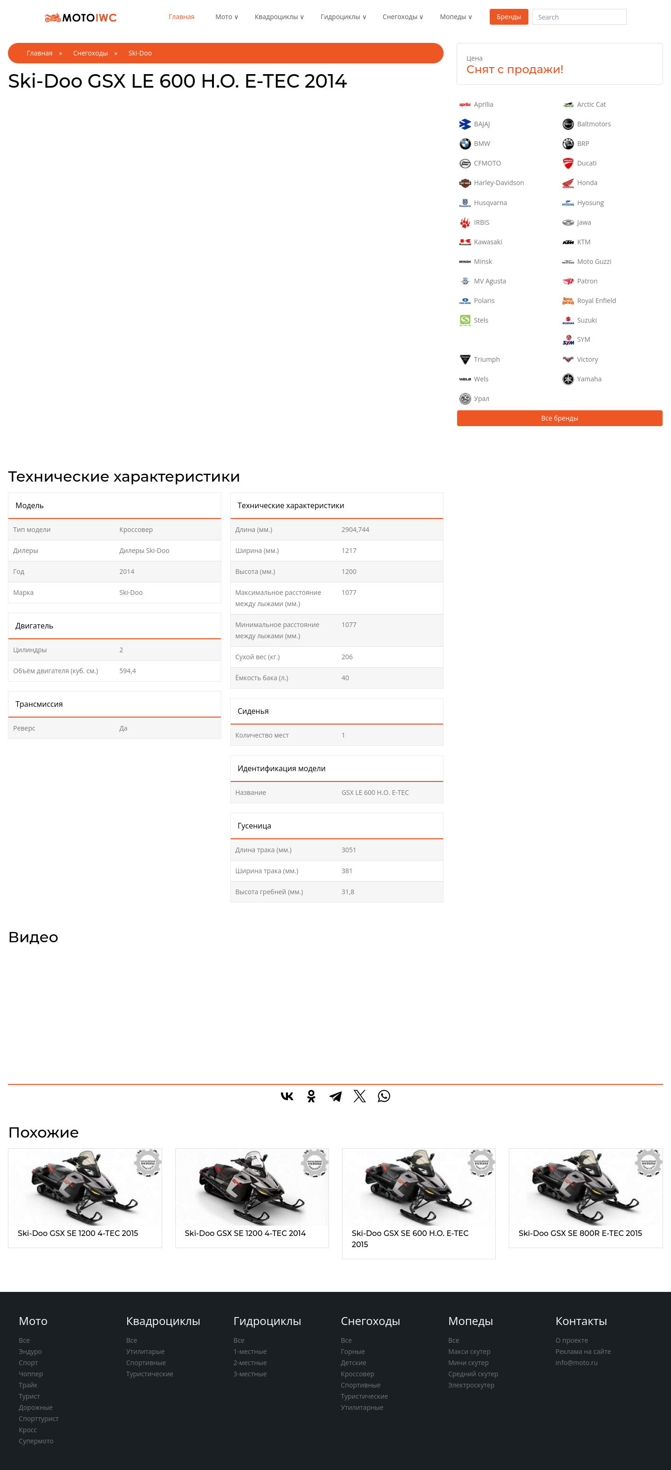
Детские (353, 1362)
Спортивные (146, 1362)
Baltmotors (586, 124)
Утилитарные (362, 1407)
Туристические (149, 1373)
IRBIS (474, 222)
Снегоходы (400, 16)
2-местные (250, 1362)
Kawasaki (480, 242)
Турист (29, 1396)
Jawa (576, 222)
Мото (223, 16)
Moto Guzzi (586, 262)
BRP (575, 144)
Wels (473, 379)
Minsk (475, 262)
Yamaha (582, 379)
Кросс (28, 1429)
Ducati (579, 163)
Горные (353, 1351)
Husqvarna (483, 203)
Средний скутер (473, 1373)
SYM (576, 339)
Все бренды (559, 418)
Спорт (28, 1362)
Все (24, 1340)
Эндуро (30, 1351)
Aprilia (476, 104)
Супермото (36, 1440)
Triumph (479, 360)
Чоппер (31, 1373)
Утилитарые (145, 1351)
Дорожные (36, 1407)
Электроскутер (471, 1384)
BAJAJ (474, 124)
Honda (579, 183)
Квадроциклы (276, 16)
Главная (182, 16)
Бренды (509, 16)
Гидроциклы (340, 16)
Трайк (28, 1384)
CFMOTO (480, 163)
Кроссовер (357, 1373)
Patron (579, 281)
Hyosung (583, 203)
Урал (474, 399)
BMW (474, 144)
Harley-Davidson (491, 183)
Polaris (476, 301)
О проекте (571, 1340)
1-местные (250, 1351)
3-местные (250, 1373)
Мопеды (453, 16)
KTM (576, 242)
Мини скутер (468, 1362)
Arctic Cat (584, 104)
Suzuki (579, 320)
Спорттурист (38, 1418)
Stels (473, 320)
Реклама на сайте (583, 1351)
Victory (580, 360)
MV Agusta (482, 281)
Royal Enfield (589, 301)
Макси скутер (469, 1351)
